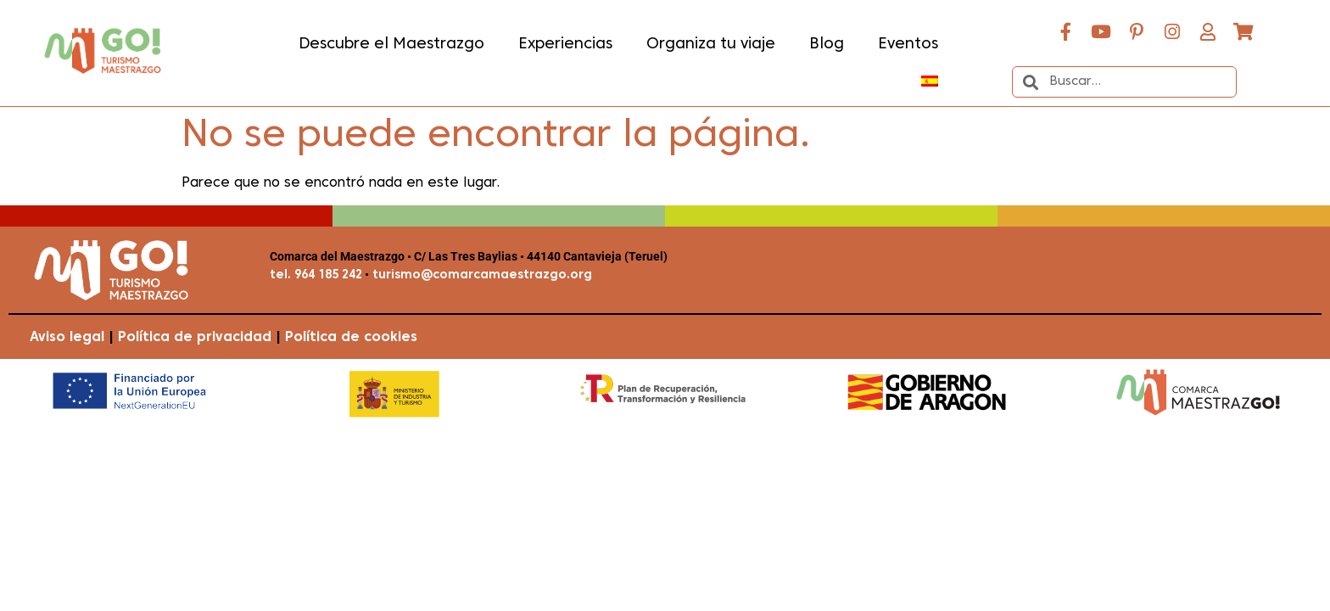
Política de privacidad (194, 338)
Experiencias (565, 44)
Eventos (908, 44)
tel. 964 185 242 (316, 275)
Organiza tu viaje (710, 44)
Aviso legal (67, 338)
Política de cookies (351, 338)
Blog (826, 44)
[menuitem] (929, 81)
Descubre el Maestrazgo (391, 44)
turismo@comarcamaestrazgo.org (480, 275)
